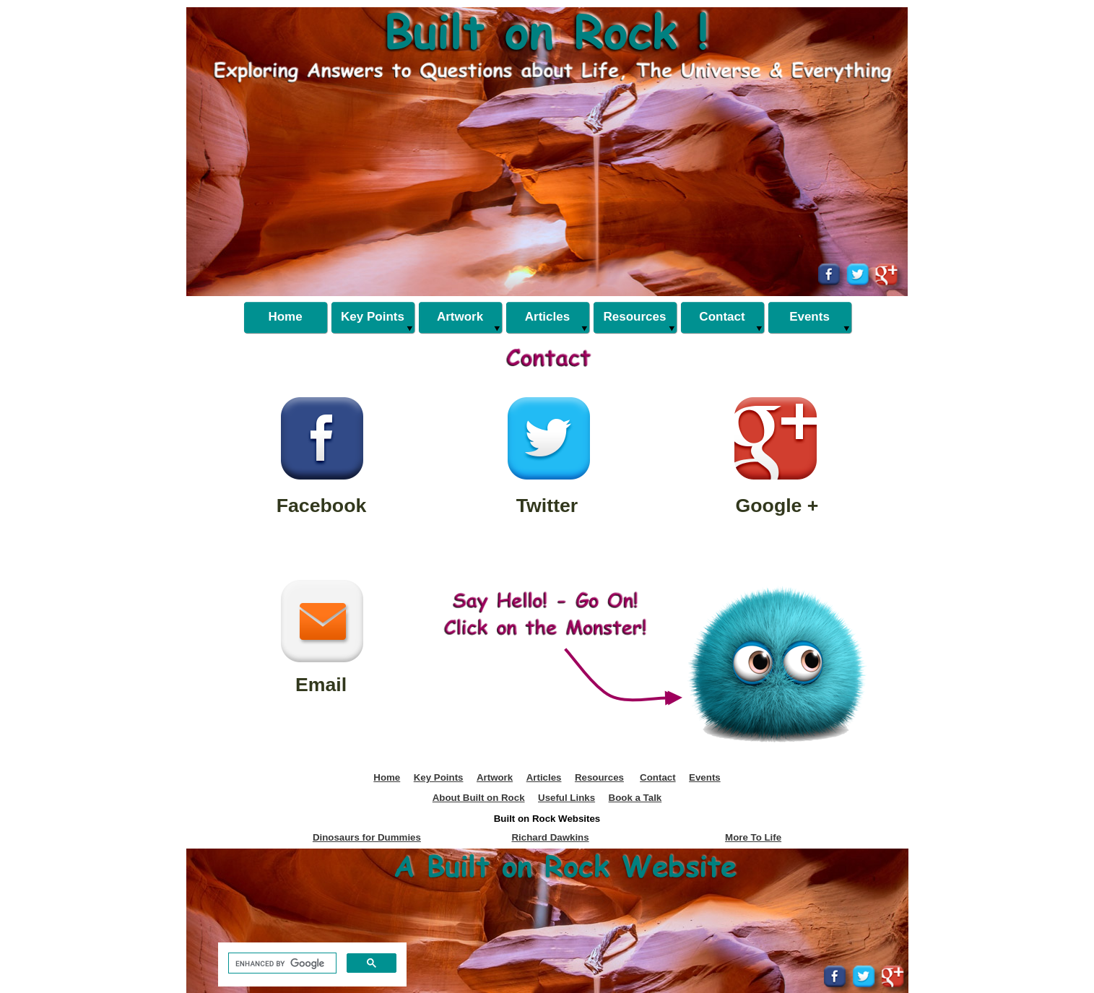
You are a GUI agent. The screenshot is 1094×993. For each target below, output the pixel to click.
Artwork (495, 777)
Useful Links (566, 797)
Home (386, 777)
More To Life (753, 837)
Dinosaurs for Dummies (367, 837)
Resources (599, 777)
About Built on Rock (479, 797)
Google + (777, 505)
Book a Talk (635, 797)
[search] (280, 963)
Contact (658, 777)
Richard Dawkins (550, 837)
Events (705, 777)
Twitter (547, 505)
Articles (544, 777)
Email (321, 684)
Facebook (322, 505)
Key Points (439, 777)
